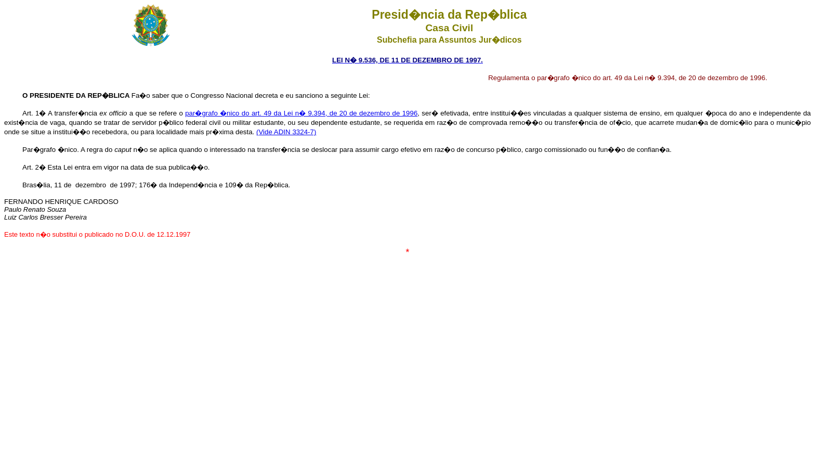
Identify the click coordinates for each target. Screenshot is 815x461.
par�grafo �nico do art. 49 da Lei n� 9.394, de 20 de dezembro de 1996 (301, 113)
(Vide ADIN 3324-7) (286, 132)
